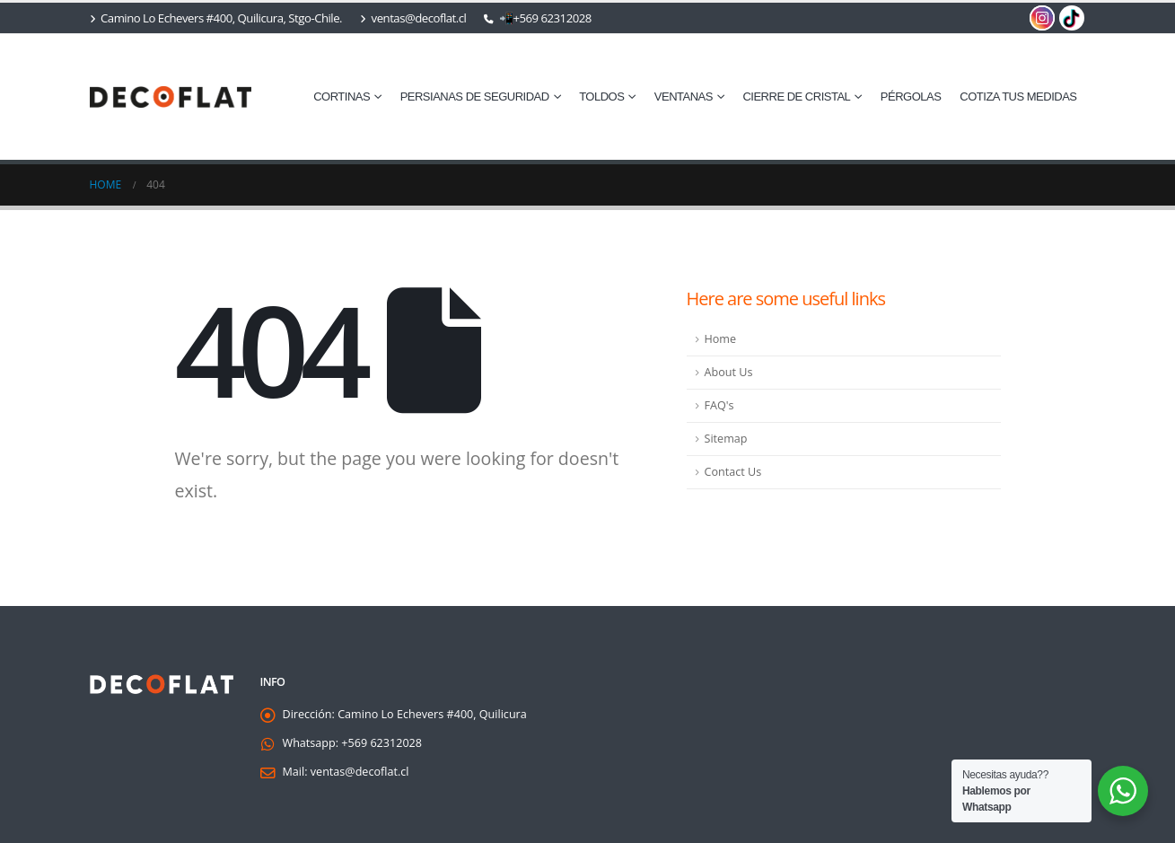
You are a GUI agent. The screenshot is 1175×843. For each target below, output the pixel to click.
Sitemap (726, 438)
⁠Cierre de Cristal (796, 96)
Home (721, 339)
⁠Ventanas (683, 96)
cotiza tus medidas (1018, 96)
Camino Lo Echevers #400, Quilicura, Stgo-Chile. (216, 18)
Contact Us (733, 471)
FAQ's (719, 405)
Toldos (601, 96)
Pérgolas (911, 96)
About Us (729, 372)
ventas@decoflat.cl (413, 18)
